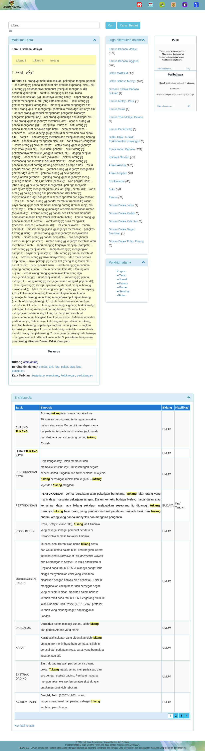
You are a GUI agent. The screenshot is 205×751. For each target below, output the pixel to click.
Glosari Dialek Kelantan (123, 221)
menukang (52, 375)
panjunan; (18, 370)
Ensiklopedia (117, 181)
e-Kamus (122, 283)
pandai (43, 366)
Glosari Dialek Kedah (122, 213)
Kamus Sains (117, 109)
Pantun (113, 197)
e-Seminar (123, 291)
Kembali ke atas (25, 725)
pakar (64, 366)
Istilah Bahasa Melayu (122, 81)
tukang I (21, 60)
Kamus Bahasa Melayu (123, 49)
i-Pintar (121, 295)
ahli (51, 366)
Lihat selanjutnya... (164, 68)
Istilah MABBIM (118, 73)
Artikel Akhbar (117, 165)
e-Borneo (122, 287)
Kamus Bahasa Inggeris (124, 61)
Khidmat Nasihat (119, 157)
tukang (54, 60)
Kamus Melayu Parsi (121, 101)
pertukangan (84, 375)
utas (72, 366)
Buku (112, 189)
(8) (189, 106)
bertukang (38, 375)
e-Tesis (121, 275)
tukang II (38, 60)
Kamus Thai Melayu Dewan (126, 117)
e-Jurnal (122, 279)
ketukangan (68, 375)
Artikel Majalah (118, 173)
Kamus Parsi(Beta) (120, 129)
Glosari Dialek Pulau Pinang (126, 241)
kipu (78, 366)
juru (57, 366)
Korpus (121, 271)
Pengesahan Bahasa (122, 149)
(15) (188, 68)
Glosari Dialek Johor (121, 205)
